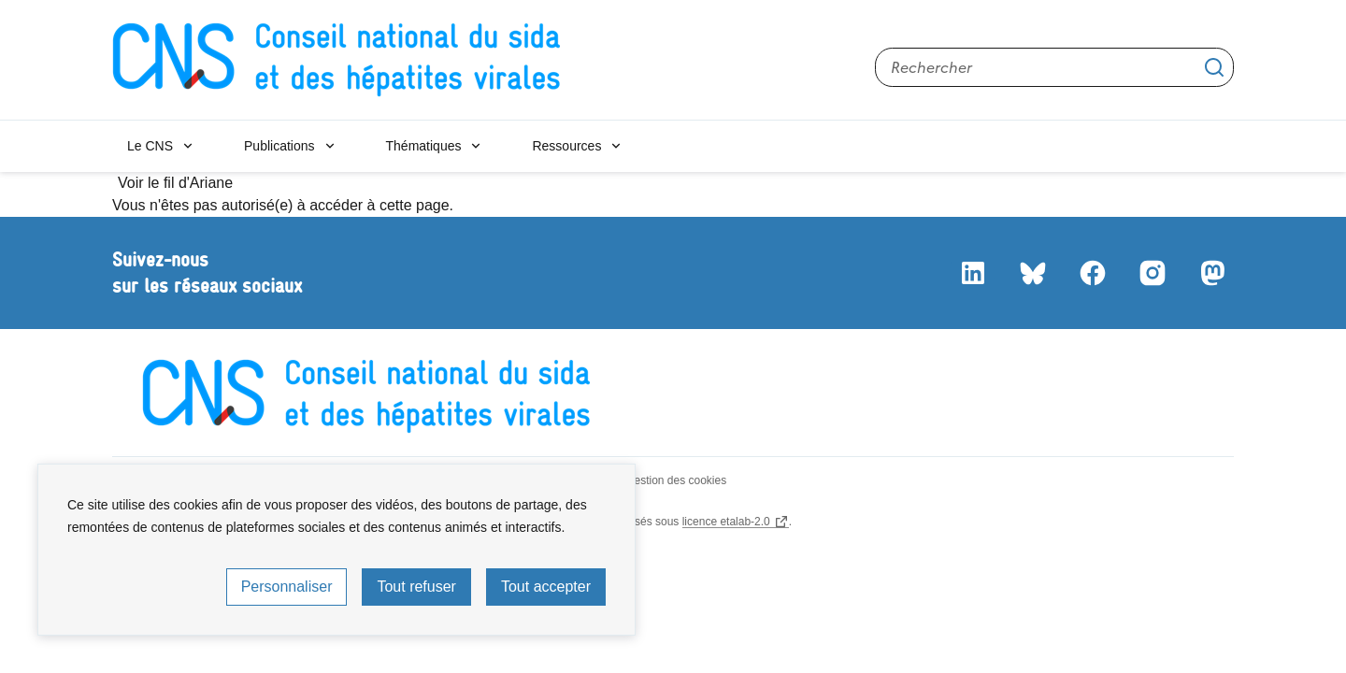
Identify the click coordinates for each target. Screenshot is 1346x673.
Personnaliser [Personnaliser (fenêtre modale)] (287, 586)
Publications (279, 145)
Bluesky (1032, 273)
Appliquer (1214, 67)
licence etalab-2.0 (726, 521)
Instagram (1151, 273)
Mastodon (1211, 273)
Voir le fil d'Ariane (175, 183)
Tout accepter (546, 586)
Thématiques (424, 145)
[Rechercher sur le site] (1054, 67)
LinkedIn (972, 273)
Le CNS (150, 145)
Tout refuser (416, 586)
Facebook (1091, 273)
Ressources (566, 145)
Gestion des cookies (675, 480)
